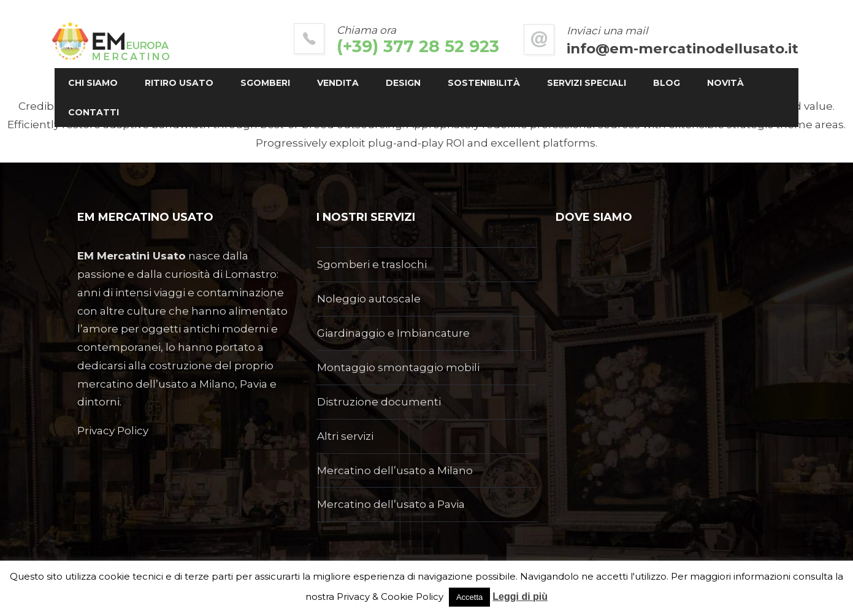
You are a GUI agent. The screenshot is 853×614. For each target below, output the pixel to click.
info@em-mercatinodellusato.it (660, 48)
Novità (109, 112)
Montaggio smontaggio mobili (398, 367)
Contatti (180, 112)
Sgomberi (288, 82)
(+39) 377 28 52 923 (396, 46)
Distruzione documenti (379, 402)
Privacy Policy (112, 430)
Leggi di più (520, 596)
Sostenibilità (506, 82)
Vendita (360, 82)
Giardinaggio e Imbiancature (393, 333)
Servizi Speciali (609, 82)
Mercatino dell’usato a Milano (395, 470)
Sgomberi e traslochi (372, 264)
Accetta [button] (469, 597)
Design (425, 82)
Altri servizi (345, 436)
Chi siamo (115, 82)
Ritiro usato (201, 82)
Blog (689, 82)
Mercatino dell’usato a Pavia (391, 504)
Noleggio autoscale (369, 299)
